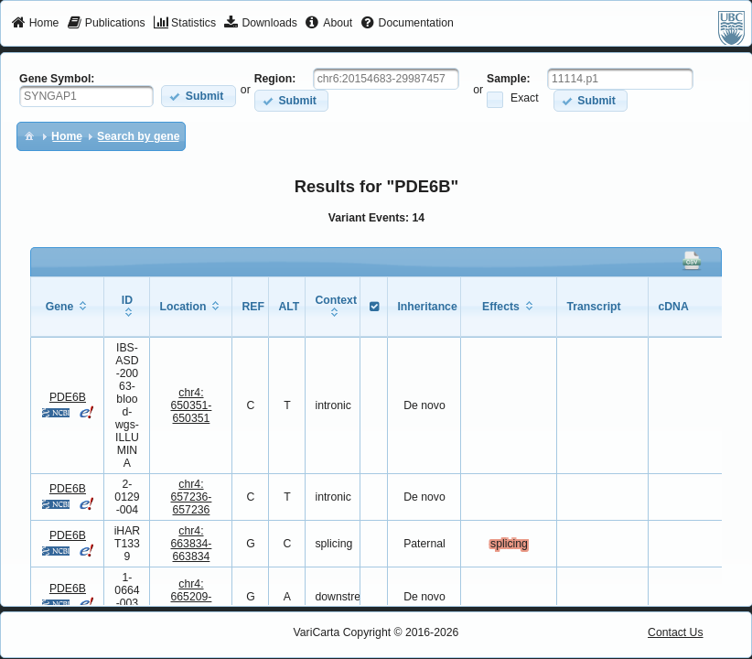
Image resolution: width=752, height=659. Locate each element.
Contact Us (676, 632)
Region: (275, 78)
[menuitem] (35, 24)
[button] (198, 95)
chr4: (190, 405)
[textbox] (86, 96)
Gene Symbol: (56, 78)
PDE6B (67, 397)
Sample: (509, 78)
